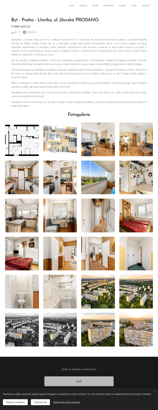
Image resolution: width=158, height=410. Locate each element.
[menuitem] (120, 6)
